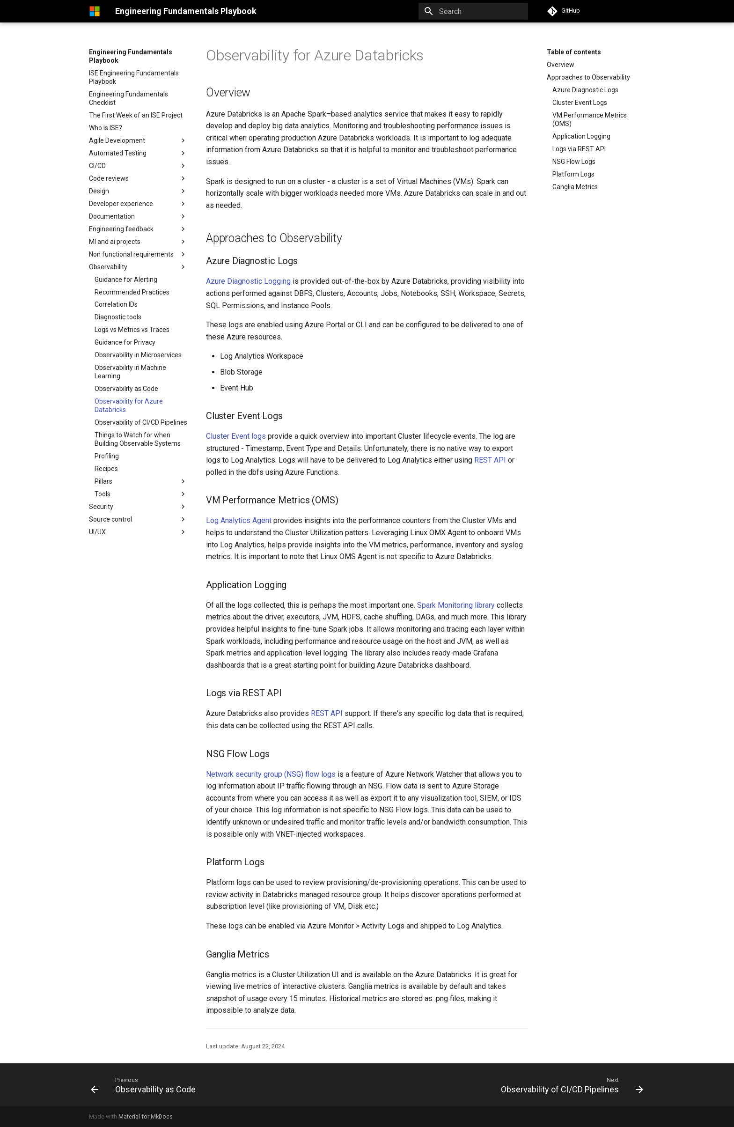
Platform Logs (573, 174)
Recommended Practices (132, 292)
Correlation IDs (116, 304)
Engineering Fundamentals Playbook (130, 56)
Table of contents (574, 52)
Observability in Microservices (138, 355)
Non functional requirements (138, 254)
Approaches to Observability (588, 77)
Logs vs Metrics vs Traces (132, 329)
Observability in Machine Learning (130, 372)
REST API (490, 460)
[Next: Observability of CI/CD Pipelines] (570, 1085)
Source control (110, 519)
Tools (102, 494)
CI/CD (97, 165)
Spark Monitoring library (456, 605)
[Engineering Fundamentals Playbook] (94, 11)
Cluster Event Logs (579, 102)
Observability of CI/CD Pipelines (141, 422)
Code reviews (109, 178)
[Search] (473, 11)
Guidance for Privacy (125, 342)
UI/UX (97, 532)
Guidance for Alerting (126, 279)
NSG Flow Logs (573, 161)
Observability (108, 267)
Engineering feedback (121, 229)
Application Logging (581, 136)
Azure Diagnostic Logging (248, 281)
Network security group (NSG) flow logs (271, 774)
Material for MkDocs (145, 1116)
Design (138, 191)
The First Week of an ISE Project (136, 115)
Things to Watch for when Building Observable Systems (138, 439)
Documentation (112, 216)
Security (101, 506)
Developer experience (121, 203)
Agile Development (117, 140)
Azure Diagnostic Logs (585, 90)
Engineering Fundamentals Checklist (128, 98)
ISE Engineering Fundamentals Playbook (134, 77)
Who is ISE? (105, 128)
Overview (560, 64)
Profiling (107, 456)
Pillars (141, 481)
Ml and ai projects (114, 241)
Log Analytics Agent (239, 520)
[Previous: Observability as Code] (145, 1085)
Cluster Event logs (236, 436)
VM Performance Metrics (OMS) (589, 119)
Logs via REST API (579, 149)
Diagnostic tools (118, 317)
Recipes (106, 468)
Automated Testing (118, 153)
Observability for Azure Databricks (129, 405)
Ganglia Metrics (575, 187)
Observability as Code (126, 388)
